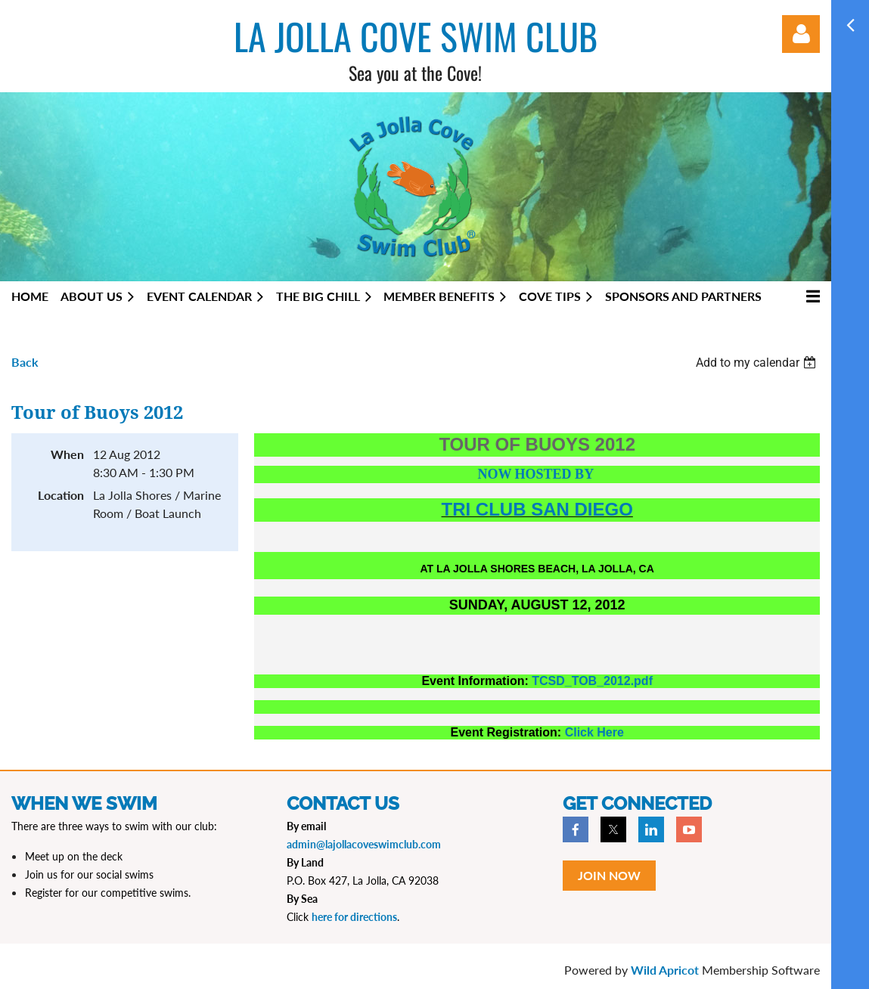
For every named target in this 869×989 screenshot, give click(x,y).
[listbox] (758, 362)
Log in (801, 34)
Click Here (594, 732)
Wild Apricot (665, 970)
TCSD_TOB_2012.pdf (592, 680)
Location (61, 495)
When (67, 454)
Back (25, 362)
